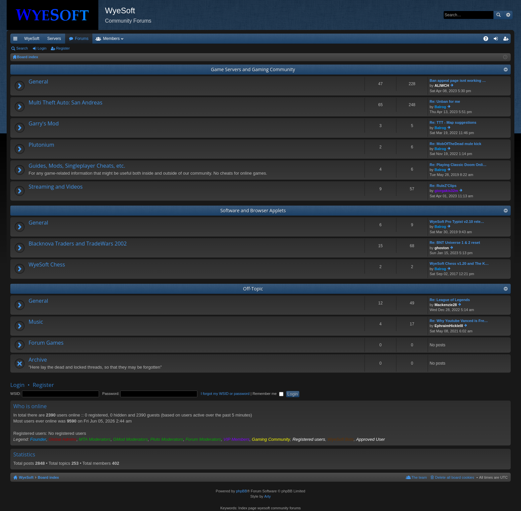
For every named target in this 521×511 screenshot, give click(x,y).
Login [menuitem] (497, 40)
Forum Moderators (203, 439)
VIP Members (237, 439)
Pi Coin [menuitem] (470, 38)
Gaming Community (271, 439)
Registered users (308, 439)
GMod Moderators (130, 439)
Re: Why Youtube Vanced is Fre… (459, 321)
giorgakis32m (446, 191)
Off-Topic (253, 288)
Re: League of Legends (450, 300)
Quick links (16, 40)
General (38, 82)
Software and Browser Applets (253, 210)
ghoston (442, 248)
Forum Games (46, 343)
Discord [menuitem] (90, 38)
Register (63, 48)
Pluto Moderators (166, 439)
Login (42, 48)
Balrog (440, 107)
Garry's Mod (44, 123)
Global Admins (62, 439)
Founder (38, 439)
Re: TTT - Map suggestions (453, 122)
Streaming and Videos (56, 187)
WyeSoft (31, 38)
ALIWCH (442, 85)
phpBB (241, 491)
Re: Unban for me (445, 101)
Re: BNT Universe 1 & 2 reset (455, 243)
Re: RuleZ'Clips (443, 186)
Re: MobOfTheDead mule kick (455, 144)
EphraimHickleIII (449, 326)
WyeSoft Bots (341, 439)
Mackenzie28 (446, 305)
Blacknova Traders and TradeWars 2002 (78, 244)
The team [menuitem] (419, 477)
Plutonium (41, 145)
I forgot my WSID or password (225, 394)
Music (36, 322)
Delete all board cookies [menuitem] (454, 477)
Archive (38, 360)
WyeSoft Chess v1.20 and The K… (459, 263)
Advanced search (507, 15)
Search (498, 15)
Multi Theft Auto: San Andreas (65, 102)
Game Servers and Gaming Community (253, 69)
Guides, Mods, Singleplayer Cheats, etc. (77, 166)
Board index (48, 477)
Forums (118, 38)
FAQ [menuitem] (488, 40)
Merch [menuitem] (450, 38)
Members (147, 38)
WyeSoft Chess (47, 264)
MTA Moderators (95, 439)
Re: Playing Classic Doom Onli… (458, 165)
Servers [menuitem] (54, 38)
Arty (267, 496)
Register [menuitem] (507, 40)
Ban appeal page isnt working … (458, 81)
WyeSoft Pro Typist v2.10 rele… (457, 222)
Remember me (268, 394)
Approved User (370, 439)
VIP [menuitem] (72, 38)
